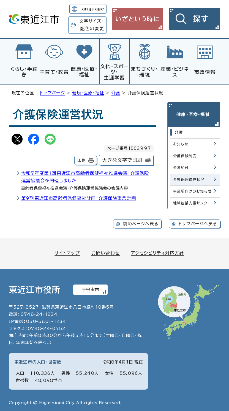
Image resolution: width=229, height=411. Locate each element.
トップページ (52, 92)
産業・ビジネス (174, 72)
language (92, 9)
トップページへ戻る (198, 222)
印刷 (81, 159)
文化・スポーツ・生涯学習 (114, 72)
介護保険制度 (185, 154)
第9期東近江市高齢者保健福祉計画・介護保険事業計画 (78, 197)
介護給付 (181, 166)
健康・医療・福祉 (84, 72)
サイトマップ (67, 251)
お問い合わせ (105, 251)
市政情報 (205, 72)
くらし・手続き (24, 72)
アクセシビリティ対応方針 (157, 251)
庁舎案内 (90, 288)
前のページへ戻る (141, 222)
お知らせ (181, 142)
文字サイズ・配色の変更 (91, 25)
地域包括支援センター (192, 201)
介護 (115, 92)
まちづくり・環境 (145, 72)
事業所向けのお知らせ (192, 189)
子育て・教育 (54, 72)
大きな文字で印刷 (122, 159)
